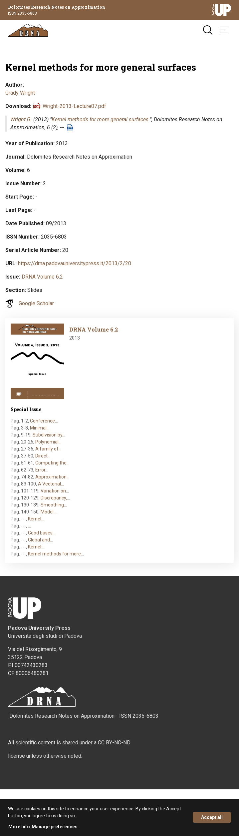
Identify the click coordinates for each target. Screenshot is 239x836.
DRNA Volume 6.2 (42, 277)
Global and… (40, 539)
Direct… (43, 455)
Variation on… (55, 490)
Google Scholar (36, 303)
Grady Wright (20, 93)
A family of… (48, 448)
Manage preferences (55, 830)
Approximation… (52, 476)
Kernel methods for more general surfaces (100, 119)
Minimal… (40, 427)
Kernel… (36, 518)
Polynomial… (48, 441)
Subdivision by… (49, 434)
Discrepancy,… (55, 497)
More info (19, 830)
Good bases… (42, 532)
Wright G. (21, 119)
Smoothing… (54, 504)
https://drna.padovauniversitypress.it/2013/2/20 (74, 263)
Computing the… (52, 462)
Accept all (212, 820)
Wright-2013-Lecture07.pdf (74, 106)
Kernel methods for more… (56, 553)
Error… (41, 469)
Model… (49, 511)
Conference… (44, 420)
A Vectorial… (51, 483)
